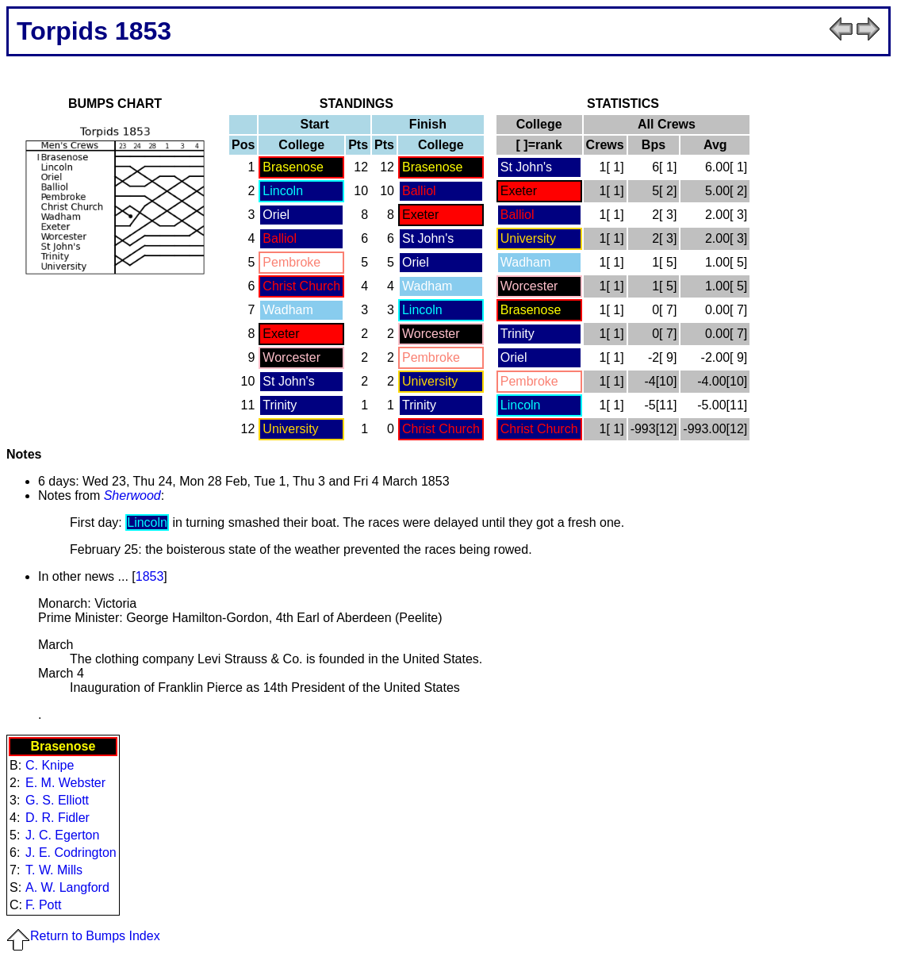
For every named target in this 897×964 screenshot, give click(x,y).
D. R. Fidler (57, 817)
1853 (150, 576)
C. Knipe (49, 765)
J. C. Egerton (62, 835)
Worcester (431, 333)
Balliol (419, 191)
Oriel (276, 214)
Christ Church (301, 286)
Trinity (280, 405)
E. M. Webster (65, 782)
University (430, 381)
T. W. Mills (53, 870)
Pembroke (291, 262)
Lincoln (283, 191)
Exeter (420, 214)
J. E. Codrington (71, 852)
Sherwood (132, 495)
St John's (428, 238)
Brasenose (293, 167)
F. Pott (43, 905)
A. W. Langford (67, 887)
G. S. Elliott (57, 800)
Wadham (427, 286)
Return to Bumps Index (83, 936)
